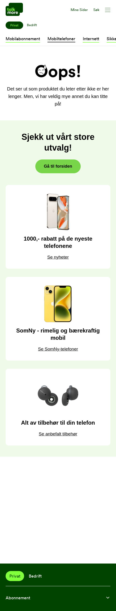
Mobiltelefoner (61, 38)
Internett (91, 38)
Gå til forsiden (58, 166)
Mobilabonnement (23, 38)
